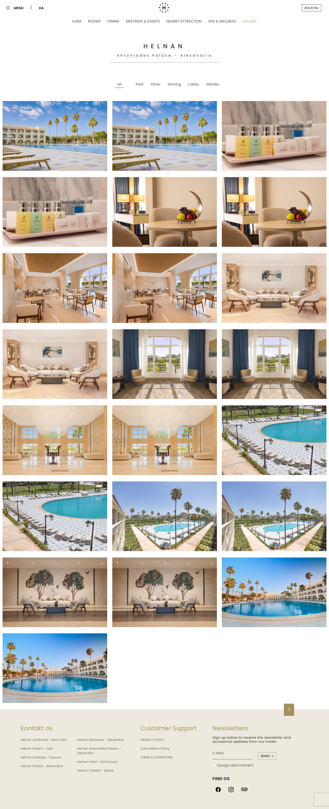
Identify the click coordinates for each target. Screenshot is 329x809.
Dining (114, 21)
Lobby (193, 84)
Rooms (94, 21)
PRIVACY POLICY (153, 740)
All (119, 84)
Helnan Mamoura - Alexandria (100, 740)
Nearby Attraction (184, 21)
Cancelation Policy (155, 748)
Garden (212, 84)
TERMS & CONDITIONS (157, 757)
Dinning (174, 84)
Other (155, 84)
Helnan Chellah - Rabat (95, 770)
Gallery (250, 21)
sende (267, 756)
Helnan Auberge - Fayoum (41, 757)
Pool (140, 84)
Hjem (76, 21)
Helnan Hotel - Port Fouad (97, 762)
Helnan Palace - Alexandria (42, 766)
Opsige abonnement (232, 765)
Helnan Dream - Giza (37, 748)
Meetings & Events (143, 21)
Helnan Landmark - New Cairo (44, 740)
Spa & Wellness (222, 21)
